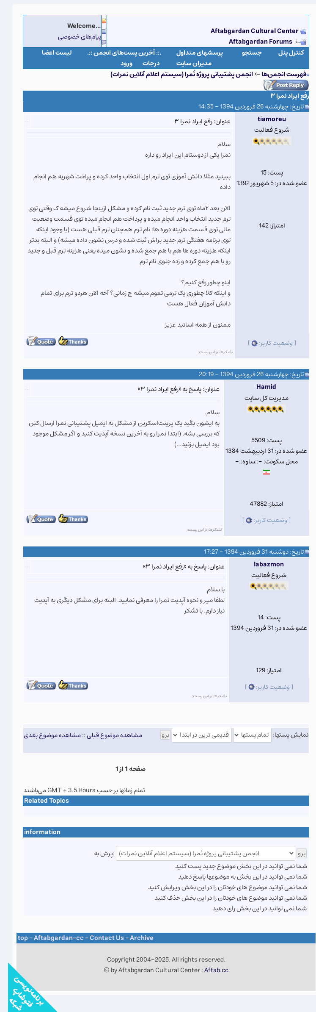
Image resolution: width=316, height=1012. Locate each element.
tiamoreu (264, 119)
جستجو (244, 52)
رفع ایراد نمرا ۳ (281, 96)
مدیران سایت (185, 63)
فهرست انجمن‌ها (275, 74)
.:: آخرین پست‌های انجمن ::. (116, 52)
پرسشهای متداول (191, 52)
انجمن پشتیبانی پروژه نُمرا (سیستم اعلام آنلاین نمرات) (173, 74)
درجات (143, 63)
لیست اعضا (49, 52)
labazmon (261, 564)
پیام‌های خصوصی (71, 36)
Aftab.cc (208, 970)
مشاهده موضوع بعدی (44, 734)
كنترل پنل (283, 52)
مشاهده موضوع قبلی (106, 734)
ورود (118, 63)
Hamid (258, 387)
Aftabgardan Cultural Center (247, 31)
